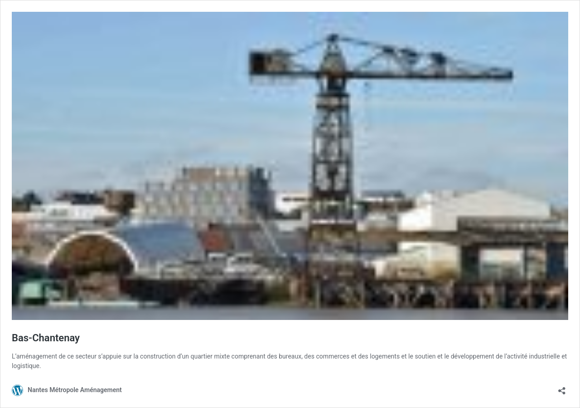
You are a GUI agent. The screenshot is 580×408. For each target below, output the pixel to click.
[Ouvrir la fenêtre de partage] (562, 388)
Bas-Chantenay (46, 338)
